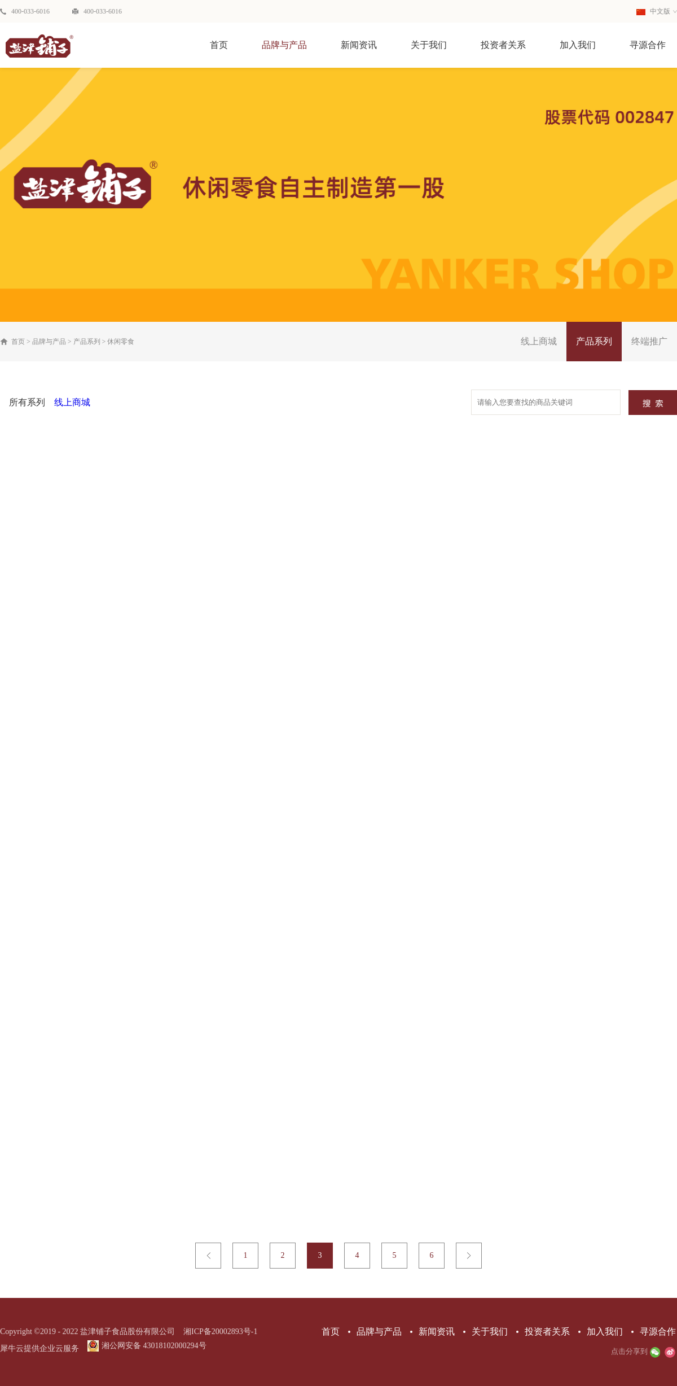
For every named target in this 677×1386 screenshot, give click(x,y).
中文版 (653, 11)
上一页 (208, 1256)
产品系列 (86, 342)
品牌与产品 (49, 342)
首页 (219, 45)
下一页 (469, 1256)
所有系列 (27, 402)
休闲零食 (120, 342)
